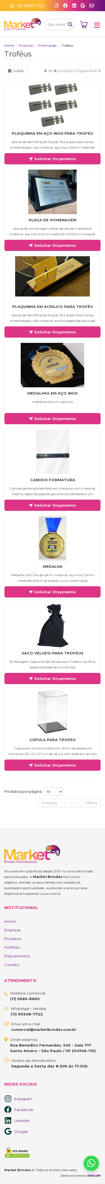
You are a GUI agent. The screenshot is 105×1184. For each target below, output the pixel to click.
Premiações (47, 46)
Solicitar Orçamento (52, 158)
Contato (11, 964)
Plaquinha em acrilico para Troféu (52, 306)
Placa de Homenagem (52, 220)
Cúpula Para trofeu (52, 739)
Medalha (52, 566)
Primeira (49, 803)
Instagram (23, 1099)
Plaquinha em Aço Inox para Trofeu (52, 133)
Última (91, 803)
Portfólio (12, 947)
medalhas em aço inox (52, 393)
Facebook (23, 1109)
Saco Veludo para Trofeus (52, 653)
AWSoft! (94, 1176)
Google (21, 1131)
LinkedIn (22, 1120)
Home (9, 46)
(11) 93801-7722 (27, 5)
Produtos (26, 46)
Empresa (12, 930)
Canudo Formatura (52, 480)
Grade (16, 70)
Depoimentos (17, 956)
